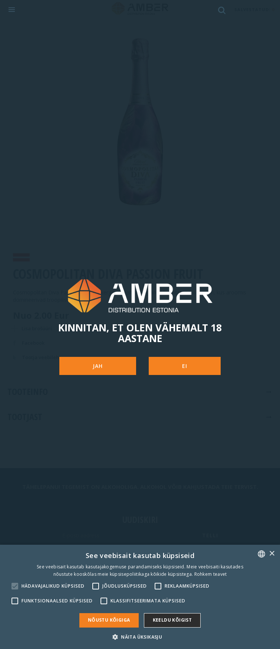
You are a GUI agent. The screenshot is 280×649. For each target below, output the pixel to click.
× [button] (271, 554)
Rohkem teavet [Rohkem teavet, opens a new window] (210, 574)
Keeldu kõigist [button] (172, 620)
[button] (140, 636)
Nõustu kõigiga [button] (109, 620)
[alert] (140, 597)
